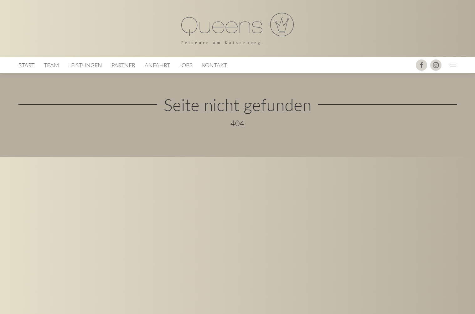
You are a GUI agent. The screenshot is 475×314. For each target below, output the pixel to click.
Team (51, 65)
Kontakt (214, 65)
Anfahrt (157, 65)
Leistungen (85, 65)
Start (26, 65)
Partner (123, 65)
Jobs (186, 65)
